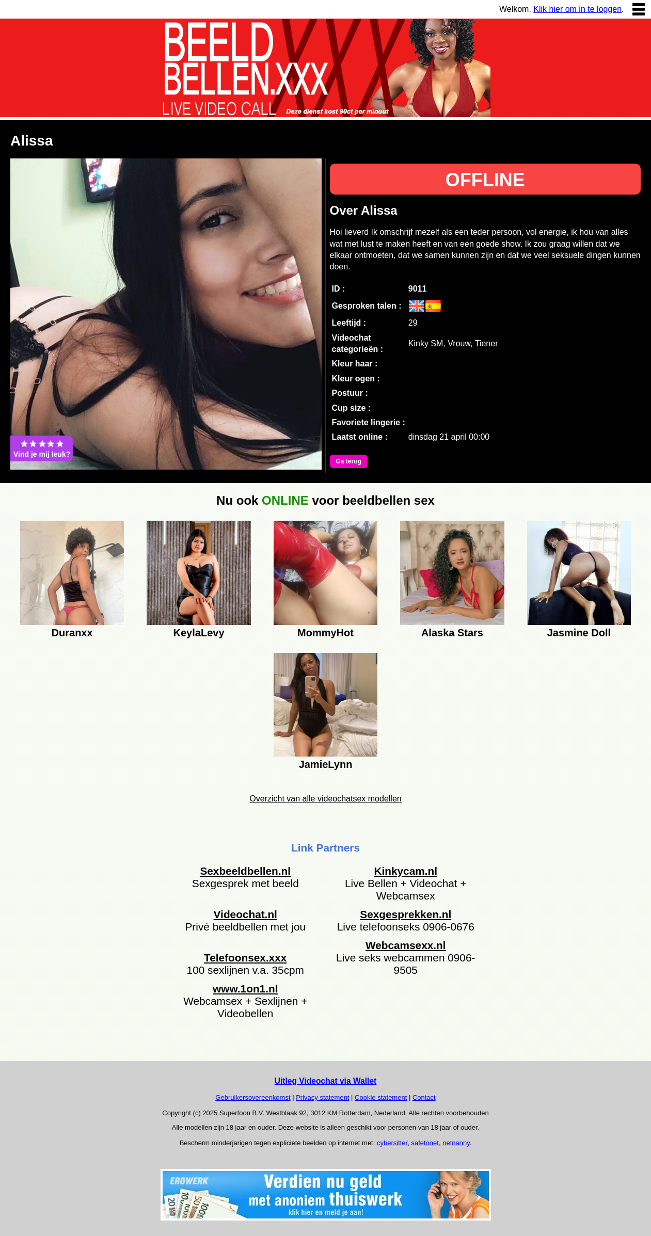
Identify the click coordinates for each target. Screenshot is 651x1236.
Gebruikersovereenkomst (252, 1097)
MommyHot (325, 632)
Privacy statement (322, 1097)
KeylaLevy (199, 632)
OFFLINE (485, 179)
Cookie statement (381, 1097)
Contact (424, 1097)
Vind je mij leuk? (41, 448)
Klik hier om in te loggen (577, 9)
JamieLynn (326, 764)
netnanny (456, 1143)
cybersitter (392, 1143)
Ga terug (348, 461)
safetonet (425, 1143)
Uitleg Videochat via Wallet (326, 1081)
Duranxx (72, 632)
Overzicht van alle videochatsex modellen (325, 798)
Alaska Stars (452, 632)
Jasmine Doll (579, 632)
